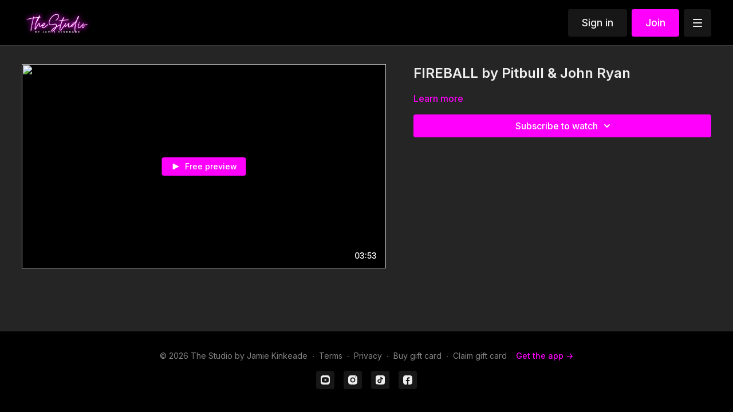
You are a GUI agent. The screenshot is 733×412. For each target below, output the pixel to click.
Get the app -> (544, 355)
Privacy (368, 355)
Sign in (597, 23)
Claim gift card (480, 355)
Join (655, 23)
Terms (330, 355)
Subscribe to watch (564, 126)
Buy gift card (417, 355)
